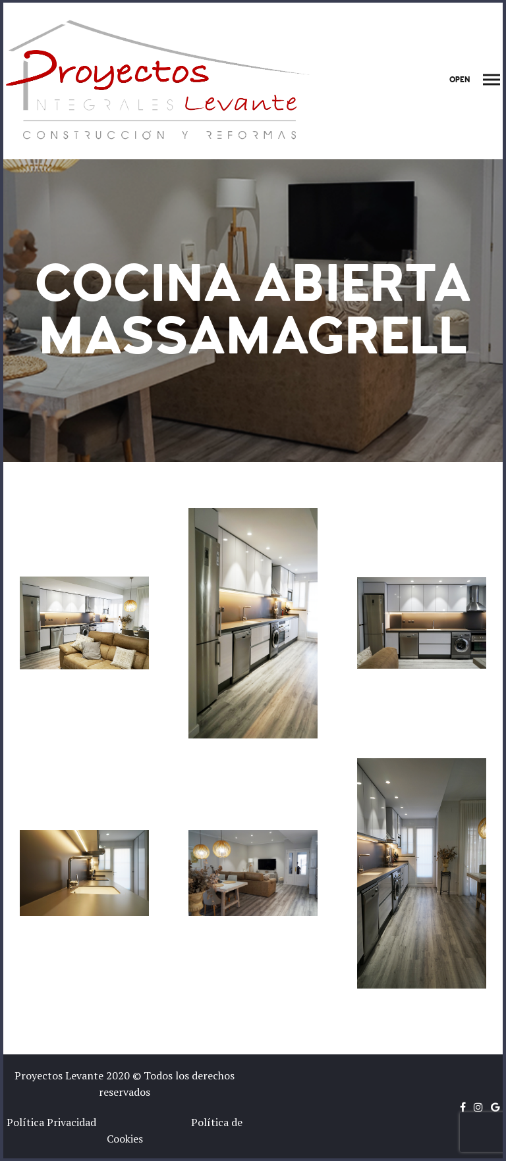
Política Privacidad (55, 1122)
